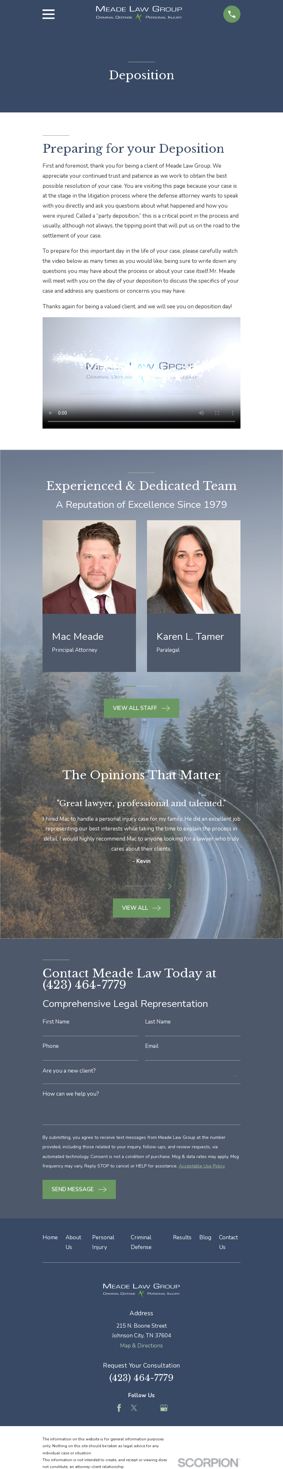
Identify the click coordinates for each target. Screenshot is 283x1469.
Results (182, 1240)
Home (50, 1240)
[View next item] (171, 686)
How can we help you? (71, 1095)
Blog (205, 1240)
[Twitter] (134, 1411)
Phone (51, 1046)
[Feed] (149, 1411)
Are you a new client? (69, 1071)
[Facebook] (119, 1411)
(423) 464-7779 (141, 1380)
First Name (56, 1021)
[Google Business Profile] (164, 1411)
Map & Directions (141, 1348)
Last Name (158, 1021)
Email (151, 1046)
